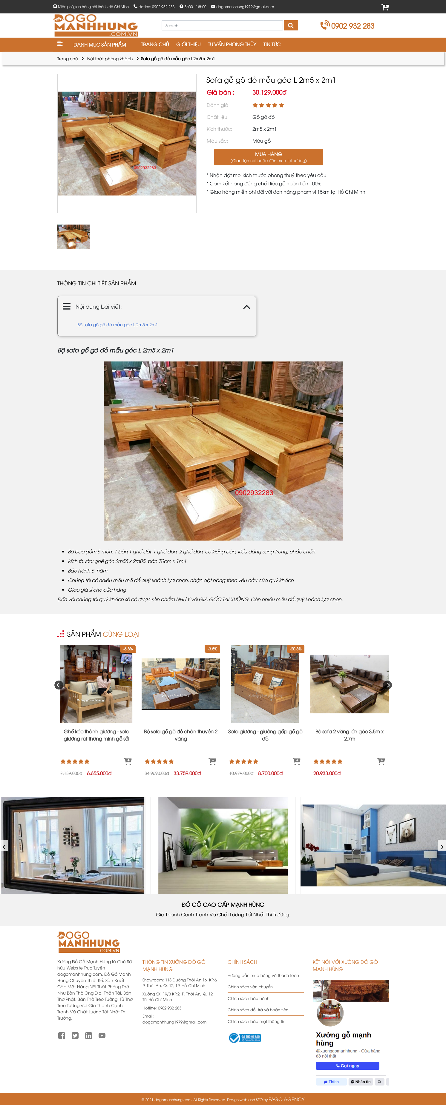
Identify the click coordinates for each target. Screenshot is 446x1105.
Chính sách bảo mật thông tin (256, 1021)
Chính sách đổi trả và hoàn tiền (258, 1009)
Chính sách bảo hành (248, 998)
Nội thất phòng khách (110, 58)
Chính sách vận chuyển (250, 986)
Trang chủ (67, 58)
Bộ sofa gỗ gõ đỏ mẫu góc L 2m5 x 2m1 (117, 324)
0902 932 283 (347, 25)
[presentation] (58, 685)
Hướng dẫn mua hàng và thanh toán (263, 975)
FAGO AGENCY (286, 1099)
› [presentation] (442, 845)
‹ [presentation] (4, 845)
